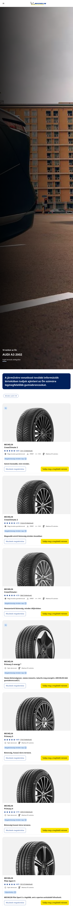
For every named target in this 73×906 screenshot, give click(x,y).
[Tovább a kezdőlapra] (38, 3)
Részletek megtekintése (15, 469)
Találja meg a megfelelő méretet (54, 469)
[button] (18, 451)
